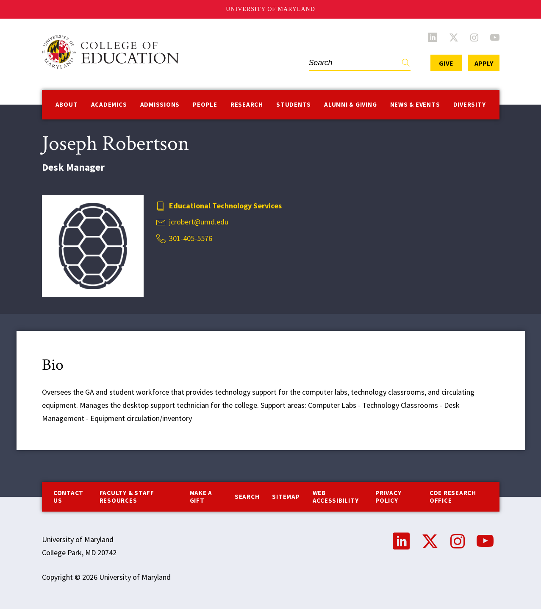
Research (246, 104)
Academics (109, 104)
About (66, 104)
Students (293, 104)
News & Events (415, 104)
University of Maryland (270, 9)
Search (247, 497)
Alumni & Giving (350, 104)
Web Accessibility (336, 496)
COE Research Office (453, 496)
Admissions (160, 104)
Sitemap (286, 497)
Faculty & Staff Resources (127, 496)
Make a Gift (201, 496)
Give (446, 63)
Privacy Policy (388, 496)
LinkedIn (432, 37)
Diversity (469, 104)
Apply (483, 63)
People (205, 104)
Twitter (453, 37)
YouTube (494, 37)
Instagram (474, 37)
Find (406, 65)
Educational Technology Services (225, 205)
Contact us (68, 496)
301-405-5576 (190, 238)
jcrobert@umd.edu (198, 222)
